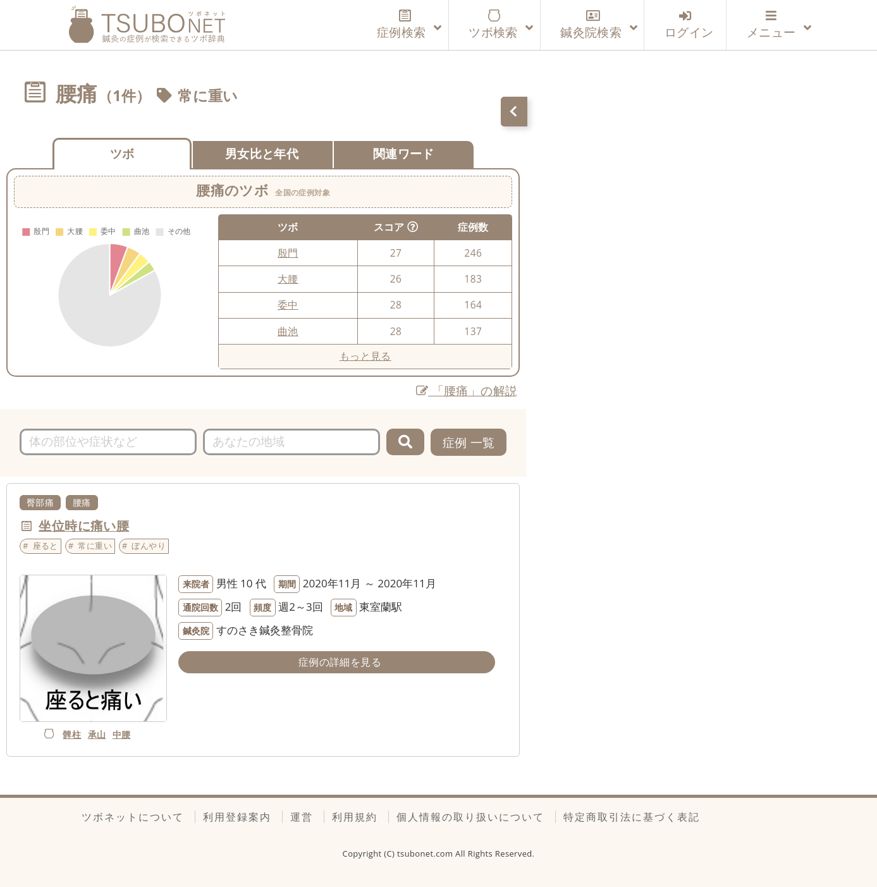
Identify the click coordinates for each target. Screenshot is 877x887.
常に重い (208, 95)
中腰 (122, 734)
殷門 (288, 253)
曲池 (288, 331)
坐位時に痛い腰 (84, 525)
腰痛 (82, 502)
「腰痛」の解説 (467, 390)
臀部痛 (40, 502)
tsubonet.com (426, 853)
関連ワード (403, 153)
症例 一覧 (469, 442)
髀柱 (72, 734)
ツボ (122, 153)
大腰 (288, 279)
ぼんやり (149, 545)
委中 (288, 305)
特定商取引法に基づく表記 (631, 817)
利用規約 (354, 817)
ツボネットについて (133, 817)
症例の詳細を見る (339, 662)
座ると (45, 545)
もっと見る (365, 356)
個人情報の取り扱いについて (470, 817)
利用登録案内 (237, 817)
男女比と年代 (261, 153)
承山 (97, 734)
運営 (301, 817)
